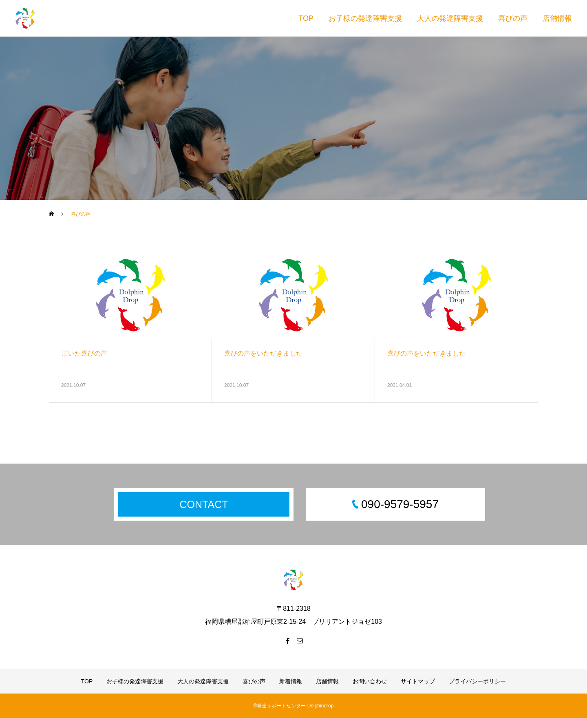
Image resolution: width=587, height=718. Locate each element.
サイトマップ (418, 681)
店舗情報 (557, 18)
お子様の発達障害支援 (365, 18)
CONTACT (204, 504)
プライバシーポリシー (477, 681)
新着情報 (290, 681)
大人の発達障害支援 (450, 18)
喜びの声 (512, 18)
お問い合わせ (370, 681)
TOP (305, 18)
